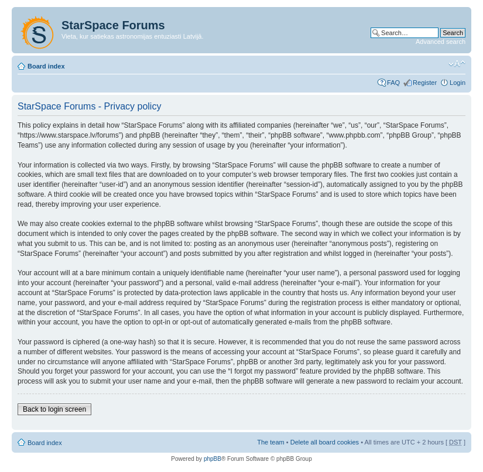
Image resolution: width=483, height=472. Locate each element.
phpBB (212, 459)
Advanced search (440, 41)
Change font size (456, 64)
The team (270, 442)
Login (457, 82)
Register (425, 82)
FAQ (393, 82)
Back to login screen (54, 409)
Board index (46, 66)
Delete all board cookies (324, 442)
